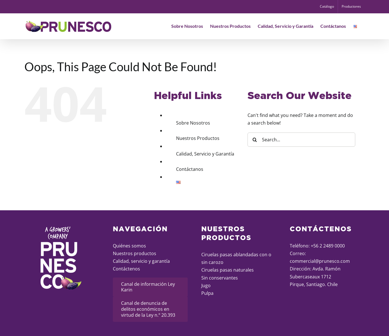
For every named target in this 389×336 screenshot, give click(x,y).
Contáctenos (126, 269)
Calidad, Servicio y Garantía (205, 154)
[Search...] (301, 140)
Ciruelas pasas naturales (227, 270)
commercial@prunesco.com (320, 261)
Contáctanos (189, 169)
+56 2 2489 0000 (328, 246)
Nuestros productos (134, 253)
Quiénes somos (129, 246)
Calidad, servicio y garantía (141, 261)
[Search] (255, 140)
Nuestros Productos (197, 138)
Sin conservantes (219, 278)
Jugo (206, 285)
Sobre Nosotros (193, 123)
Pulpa (207, 293)
